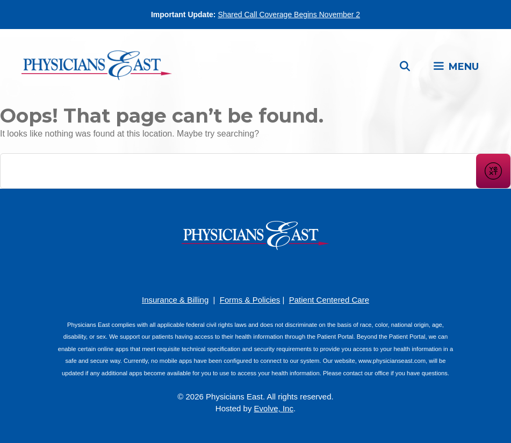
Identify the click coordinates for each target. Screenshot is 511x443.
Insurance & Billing (175, 299)
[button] (456, 67)
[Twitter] (288, 271)
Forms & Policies (250, 299)
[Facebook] (223, 271)
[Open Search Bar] (405, 67)
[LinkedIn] (272, 271)
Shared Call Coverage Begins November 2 (289, 14)
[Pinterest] (240, 271)
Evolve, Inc (273, 408)
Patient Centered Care (329, 299)
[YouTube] (256, 271)
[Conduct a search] (238, 171)
